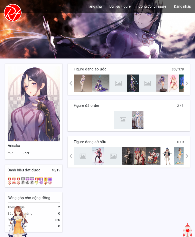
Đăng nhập (182, 6)
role (10, 153)
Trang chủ (94, 6)
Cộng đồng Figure (152, 6)
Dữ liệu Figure (120, 6)
